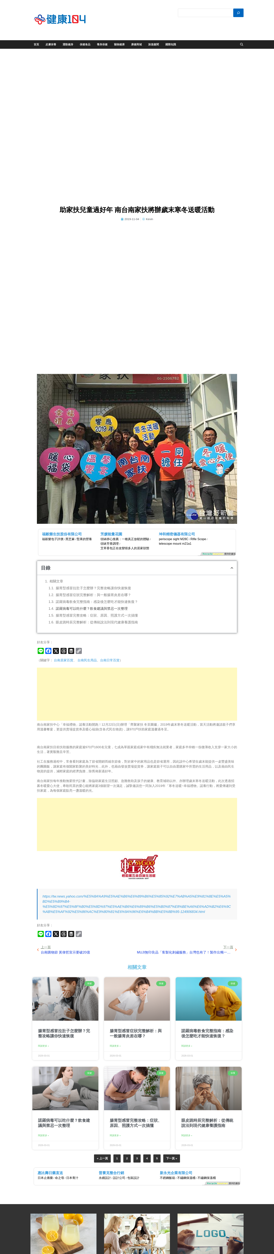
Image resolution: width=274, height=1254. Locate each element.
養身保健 (102, 44)
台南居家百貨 (63, 660)
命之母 (59, 1177)
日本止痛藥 (45, 1177)
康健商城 (136, 44)
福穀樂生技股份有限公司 (62, 534)
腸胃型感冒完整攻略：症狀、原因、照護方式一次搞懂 (97, 615)
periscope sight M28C (173, 539)
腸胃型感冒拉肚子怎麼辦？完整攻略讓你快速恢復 (93, 588)
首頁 (36, 44)
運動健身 (68, 44)
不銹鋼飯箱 (167, 1177)
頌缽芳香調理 (109, 543)
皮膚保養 (50, 44)
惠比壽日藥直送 (50, 1173)
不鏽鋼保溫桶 (186, 1177)
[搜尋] (238, 13)
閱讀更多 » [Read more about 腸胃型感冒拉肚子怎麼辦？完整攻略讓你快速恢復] (43, 1046)
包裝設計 (133, 1177)
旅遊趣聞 (153, 44)
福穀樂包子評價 (52, 539)
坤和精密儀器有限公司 (177, 534)
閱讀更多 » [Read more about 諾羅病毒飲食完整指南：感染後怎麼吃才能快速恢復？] (186, 1046)
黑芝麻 (70, 539)
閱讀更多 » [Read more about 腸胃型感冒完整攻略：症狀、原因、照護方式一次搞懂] (115, 1135)
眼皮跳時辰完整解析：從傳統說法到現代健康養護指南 (97, 622)
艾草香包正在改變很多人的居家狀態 (124, 548)
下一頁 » (171, 1158)
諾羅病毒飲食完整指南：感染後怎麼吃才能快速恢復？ (97, 602)
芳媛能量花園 (111, 534)
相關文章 (56, 581)
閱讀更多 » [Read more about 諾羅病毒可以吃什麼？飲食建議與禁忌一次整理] (43, 1135)
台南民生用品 (87, 660)
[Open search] (242, 44)
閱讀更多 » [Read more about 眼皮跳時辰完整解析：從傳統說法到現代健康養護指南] (186, 1135)
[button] (232, 567)
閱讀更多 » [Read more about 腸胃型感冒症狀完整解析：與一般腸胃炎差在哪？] (115, 1046)
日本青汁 (72, 1177)
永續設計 (105, 1177)
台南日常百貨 (109, 660)
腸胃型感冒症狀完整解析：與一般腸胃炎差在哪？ (93, 595)
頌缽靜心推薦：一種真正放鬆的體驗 (124, 539)
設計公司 (119, 1177)
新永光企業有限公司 (176, 1173)
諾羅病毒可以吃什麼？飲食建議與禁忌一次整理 (92, 608)
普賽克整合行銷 (111, 1173)
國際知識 (170, 44)
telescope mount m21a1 (175, 543)
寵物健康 (119, 44)
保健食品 (85, 44)
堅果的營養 (84, 539)
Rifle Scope (198, 539)
